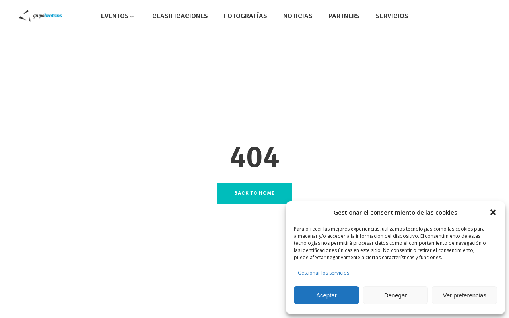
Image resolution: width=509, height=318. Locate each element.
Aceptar (326, 295)
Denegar (395, 295)
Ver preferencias (464, 295)
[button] (493, 212)
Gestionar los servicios (323, 273)
